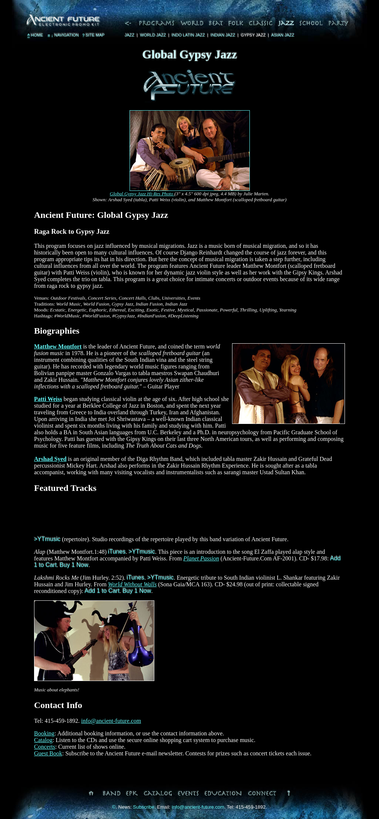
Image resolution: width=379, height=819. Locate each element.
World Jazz (153, 35)
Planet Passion (201, 558)
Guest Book (48, 753)
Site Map (93, 35)
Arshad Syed (50, 459)
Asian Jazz (282, 35)
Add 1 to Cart (102, 591)
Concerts (44, 747)
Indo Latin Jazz (188, 35)
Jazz (129, 35)
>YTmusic (47, 539)
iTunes (116, 552)
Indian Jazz (223, 35)
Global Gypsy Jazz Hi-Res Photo (142, 193)
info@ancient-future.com (111, 721)
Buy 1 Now (74, 565)
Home (35, 35)
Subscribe (143, 807)
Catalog (43, 740)
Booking (44, 733)
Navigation (63, 35)
